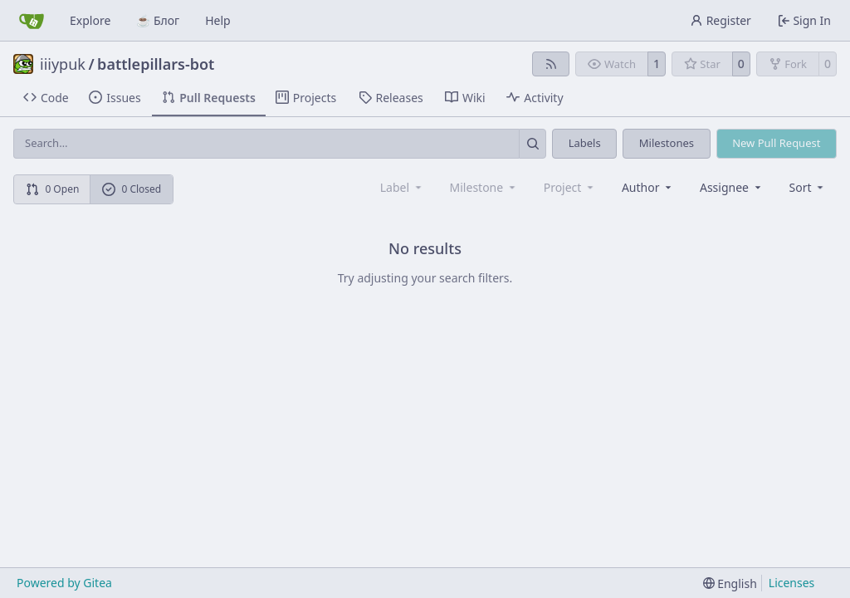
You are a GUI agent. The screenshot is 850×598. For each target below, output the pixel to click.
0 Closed (132, 189)
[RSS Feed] (551, 63)
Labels (585, 142)
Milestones (666, 142)
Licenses (792, 583)
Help (218, 20)
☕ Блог (157, 20)
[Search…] (532, 143)
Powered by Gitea (64, 583)
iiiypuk (62, 64)
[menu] (808, 187)
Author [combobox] (648, 187)
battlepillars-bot (155, 64)
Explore (90, 20)
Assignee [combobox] (732, 187)
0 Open (53, 189)
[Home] (31, 21)
